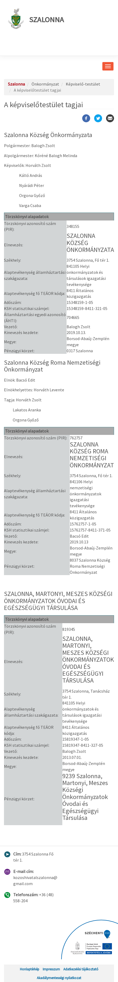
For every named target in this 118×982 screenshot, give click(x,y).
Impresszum (51, 969)
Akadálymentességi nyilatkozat (59, 978)
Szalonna (36, 18)
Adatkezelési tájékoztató (80, 969)
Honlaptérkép (29, 969)
